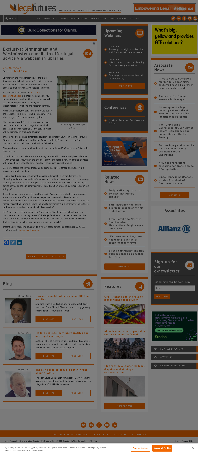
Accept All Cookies (162, 448)
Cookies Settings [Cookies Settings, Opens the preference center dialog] (140, 448)
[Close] (193, 448)
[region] (99, 448)
